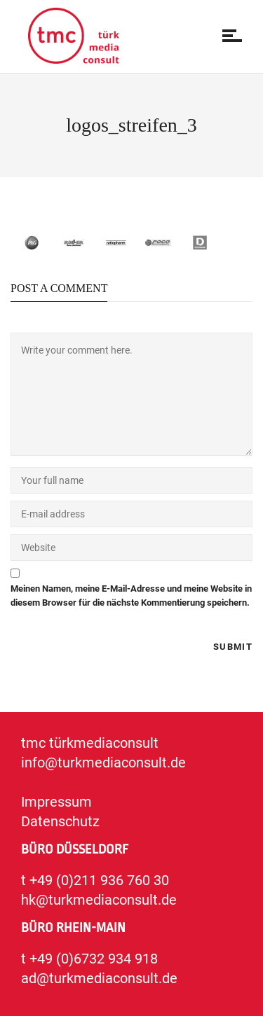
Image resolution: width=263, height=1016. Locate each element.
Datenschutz (60, 821)
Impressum (56, 801)
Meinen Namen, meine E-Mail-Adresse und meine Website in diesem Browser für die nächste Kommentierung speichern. (131, 595)
